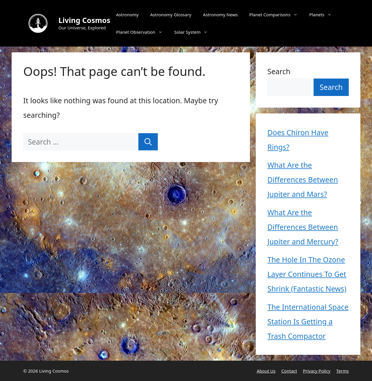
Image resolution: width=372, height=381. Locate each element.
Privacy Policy (316, 371)
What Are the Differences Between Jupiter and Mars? (302, 179)
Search (278, 71)
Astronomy (127, 14)
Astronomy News (220, 14)
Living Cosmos (84, 20)
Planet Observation (142, 32)
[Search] (148, 142)
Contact (289, 371)
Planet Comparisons (276, 14)
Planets (323, 14)
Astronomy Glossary (171, 14)
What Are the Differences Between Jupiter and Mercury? (302, 226)
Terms (342, 371)
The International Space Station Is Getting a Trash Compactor (307, 321)
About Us (266, 371)
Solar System (194, 32)
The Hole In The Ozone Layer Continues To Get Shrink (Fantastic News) (306, 273)
